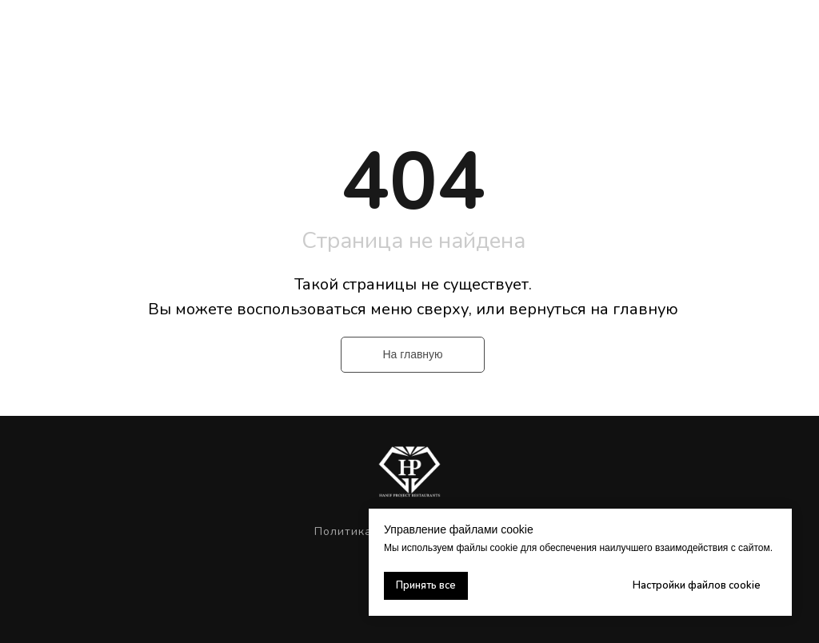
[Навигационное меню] (792, 32)
